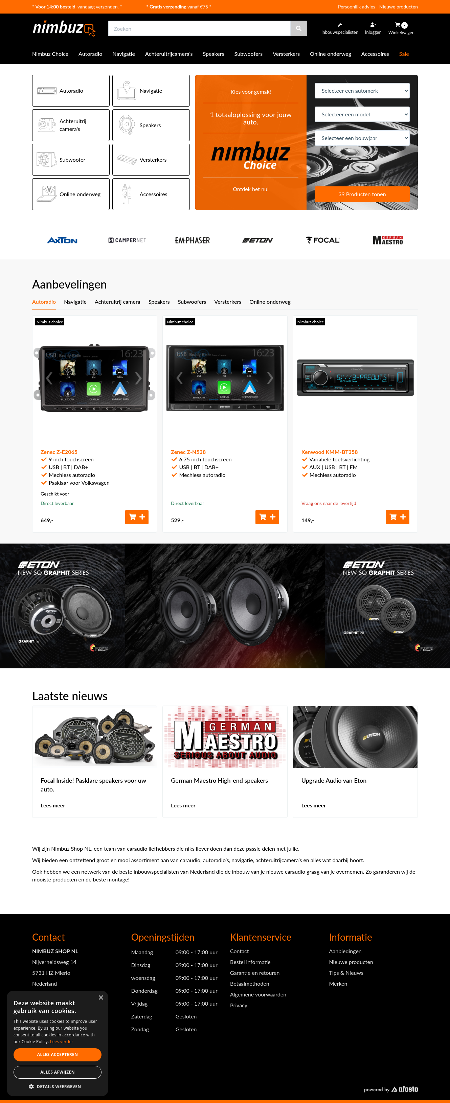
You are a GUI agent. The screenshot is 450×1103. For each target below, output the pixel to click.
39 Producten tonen (362, 194)
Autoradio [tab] (44, 301)
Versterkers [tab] (227, 301)
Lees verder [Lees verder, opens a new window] (61, 1041)
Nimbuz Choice (50, 53)
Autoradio (90, 53)
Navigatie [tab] (75, 301)
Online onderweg (330, 53)
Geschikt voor (55, 494)
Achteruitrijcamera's (169, 53)
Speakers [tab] (159, 301)
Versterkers (286, 53)
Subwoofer (61, 160)
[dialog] (57, 1044)
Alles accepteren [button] (57, 1054)
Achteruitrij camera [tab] (117, 301)
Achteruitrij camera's (61, 125)
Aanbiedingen (345, 951)
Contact (239, 951)
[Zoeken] (298, 28)
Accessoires (375, 53)
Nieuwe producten (398, 6)
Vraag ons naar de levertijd (328, 503)
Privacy (238, 1005)
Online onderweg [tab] (270, 301)
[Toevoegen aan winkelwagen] (137, 517)
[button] (58, 1086)
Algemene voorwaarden (258, 994)
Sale (404, 53)
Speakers (213, 53)
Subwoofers (248, 53)
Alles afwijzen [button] (57, 1072)
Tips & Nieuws (346, 972)
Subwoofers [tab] (192, 301)
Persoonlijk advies (356, 6)
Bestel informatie (250, 962)
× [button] (100, 998)
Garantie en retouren (254, 972)
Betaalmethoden (249, 983)
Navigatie (123, 53)
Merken (338, 983)
